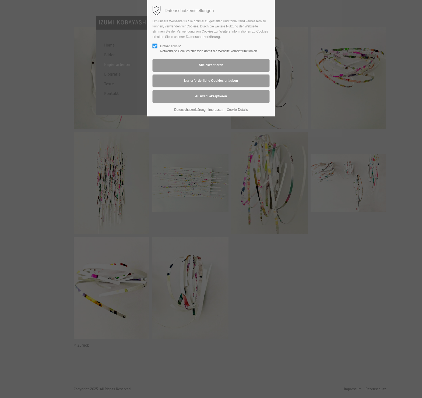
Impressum (216, 110)
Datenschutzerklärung (203, 37)
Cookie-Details (237, 110)
